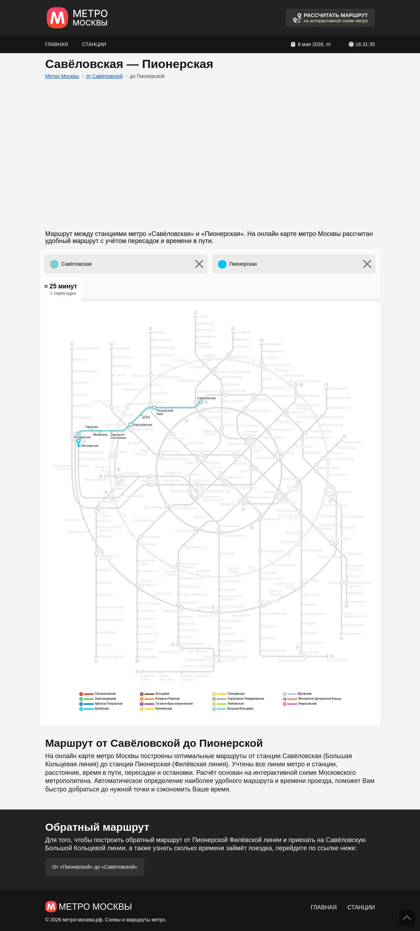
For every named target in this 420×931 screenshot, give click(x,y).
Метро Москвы (62, 76)
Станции (94, 44)
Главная (56, 44)
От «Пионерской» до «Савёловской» (95, 867)
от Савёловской (104, 76)
